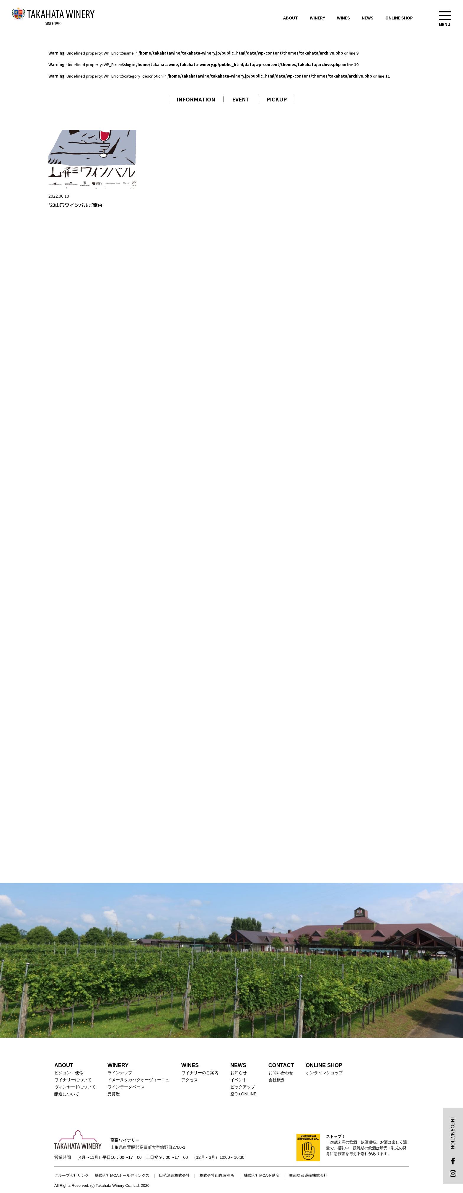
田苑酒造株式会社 (174, 1175)
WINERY (317, 18)
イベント (238, 1079)
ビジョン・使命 (68, 1072)
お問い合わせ (280, 1072)
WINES (343, 18)
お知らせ (238, 1072)
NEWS (368, 18)
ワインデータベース (126, 1086)
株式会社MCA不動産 (261, 1175)
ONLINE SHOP (399, 18)
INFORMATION (196, 99)
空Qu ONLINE (243, 1094)
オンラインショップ (324, 1072)
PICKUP (276, 99)
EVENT (241, 99)
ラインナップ (119, 1072)
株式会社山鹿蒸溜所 (217, 1175)
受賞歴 (113, 1094)
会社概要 (276, 1079)
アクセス (189, 1079)
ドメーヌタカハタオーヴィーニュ (138, 1079)
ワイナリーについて (73, 1079)
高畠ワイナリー (53, 16)
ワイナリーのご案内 (200, 1072)
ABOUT (290, 18)
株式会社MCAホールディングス (122, 1175)
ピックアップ (242, 1086)
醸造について (66, 1094)
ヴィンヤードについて (75, 1086)
